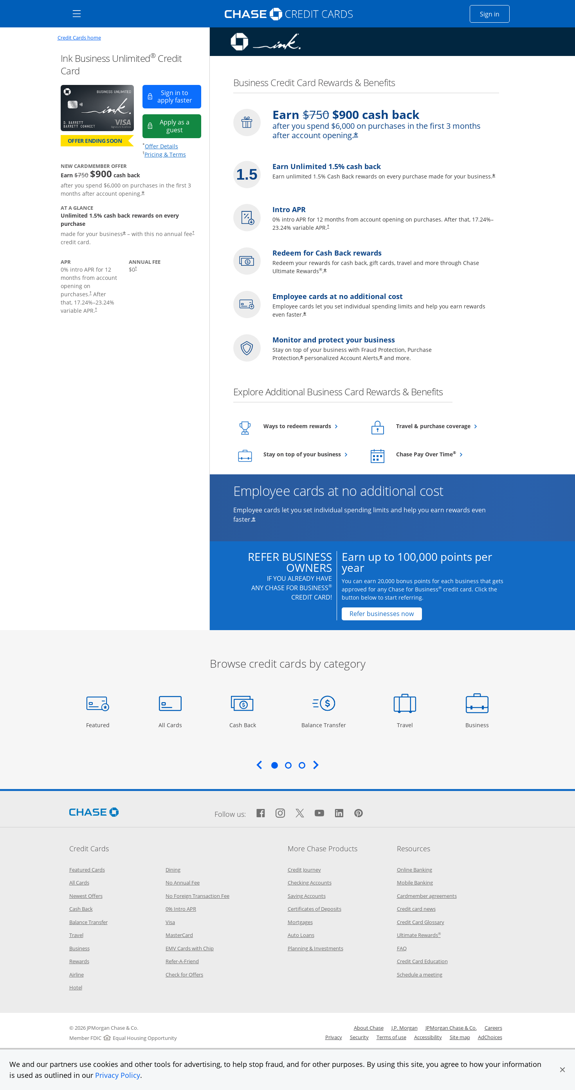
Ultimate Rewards (419, 935)
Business (478, 725)
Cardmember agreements (427, 895)
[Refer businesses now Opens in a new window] (382, 613)
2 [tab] (288, 765)
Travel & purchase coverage (443, 426)
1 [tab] (274, 765)
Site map (460, 1037)
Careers (493, 1027)
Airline (76, 974)
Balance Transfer (323, 725)
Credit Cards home (79, 37)
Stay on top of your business (311, 454)
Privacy (333, 1037)
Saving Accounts (307, 895)
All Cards (171, 725)
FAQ (402, 948)
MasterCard (179, 935)
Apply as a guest (180, 126)
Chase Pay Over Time (443, 454)
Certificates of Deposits (314, 908)
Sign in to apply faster (179, 96)
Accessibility (428, 1037)
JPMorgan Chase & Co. (451, 1027)
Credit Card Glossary (420, 922)
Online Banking (414, 869)
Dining (173, 869)
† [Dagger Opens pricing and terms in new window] (193, 232)
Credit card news (416, 908)
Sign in (495, 13)
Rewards (79, 961)
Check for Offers (184, 974)
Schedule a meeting (419, 974)
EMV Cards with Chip (190, 948)
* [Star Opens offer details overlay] (380, 358)
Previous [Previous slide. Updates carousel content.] (259, 764)
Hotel (75, 987)
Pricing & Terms (165, 154)
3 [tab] (301, 765)
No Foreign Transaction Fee (197, 895)
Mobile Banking (415, 882)
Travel (408, 725)
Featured (99, 725)
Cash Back (242, 725)
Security (359, 1037)
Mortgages (300, 922)
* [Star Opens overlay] (301, 358)
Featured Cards (87, 869)
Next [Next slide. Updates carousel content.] (315, 764)
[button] (562, 1070)
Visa (170, 922)
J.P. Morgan (404, 1027)
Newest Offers (86, 895)
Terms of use (391, 1037)
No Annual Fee (183, 882)
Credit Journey (304, 869)
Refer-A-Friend (182, 961)
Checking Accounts (310, 882)
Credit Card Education (422, 961)
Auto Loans (301, 935)
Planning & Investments (315, 948)
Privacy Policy (117, 1075)
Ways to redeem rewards (311, 426)
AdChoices (490, 1037)
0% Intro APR (181, 908)
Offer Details (161, 146)
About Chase (369, 1027)
